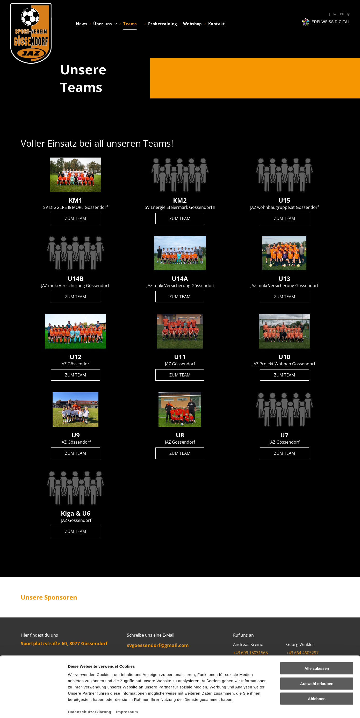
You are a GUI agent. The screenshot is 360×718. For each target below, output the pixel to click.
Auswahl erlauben (316, 659)
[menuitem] (82, 23)
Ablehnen (317, 674)
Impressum (127, 687)
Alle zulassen (316, 643)
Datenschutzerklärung (89, 687)
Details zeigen (275, 708)
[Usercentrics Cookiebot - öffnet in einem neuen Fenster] (33, 708)
